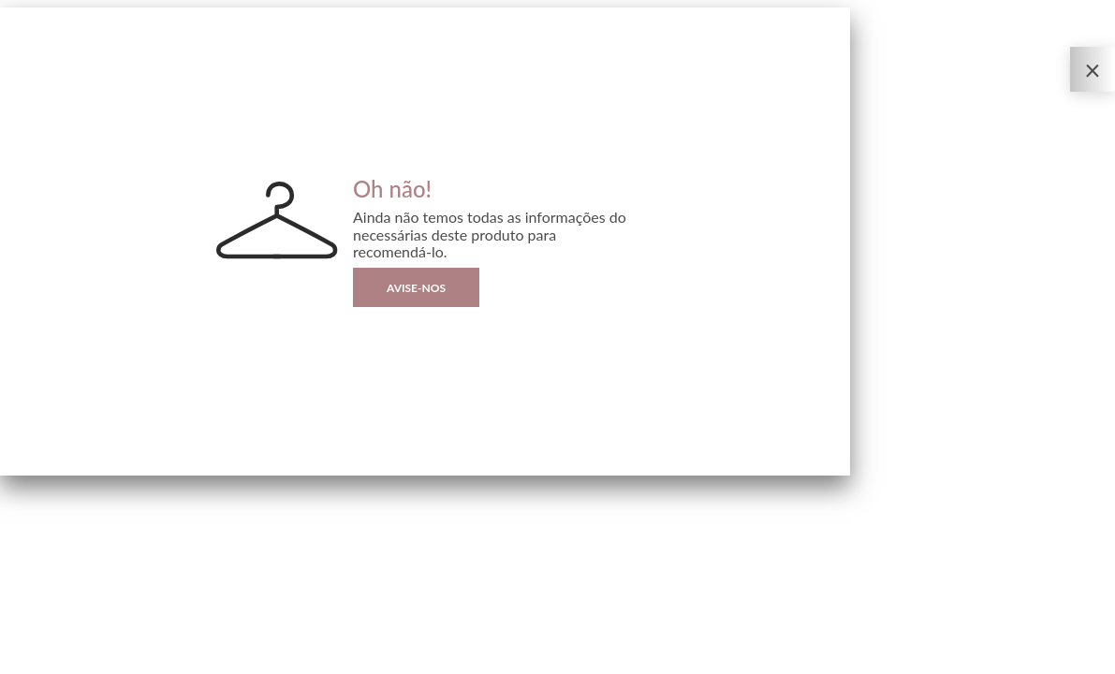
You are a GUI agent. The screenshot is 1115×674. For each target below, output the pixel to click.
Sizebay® (90, 660)
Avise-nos (416, 288)
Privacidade (24, 660)
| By (81, 660)
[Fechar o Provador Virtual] (1092, 69)
